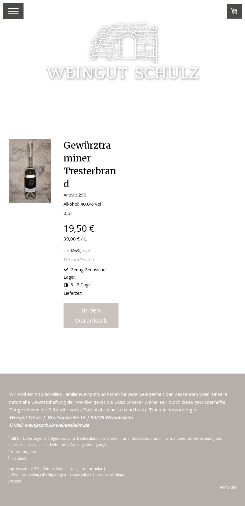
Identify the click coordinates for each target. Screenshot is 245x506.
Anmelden (228, 487)
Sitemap (15, 481)
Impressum (17, 468)
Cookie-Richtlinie (109, 475)
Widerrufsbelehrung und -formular (73, 468)
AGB (35, 468)
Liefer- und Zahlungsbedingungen (79, 444)
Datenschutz (80, 475)
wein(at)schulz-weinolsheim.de (56, 425)
